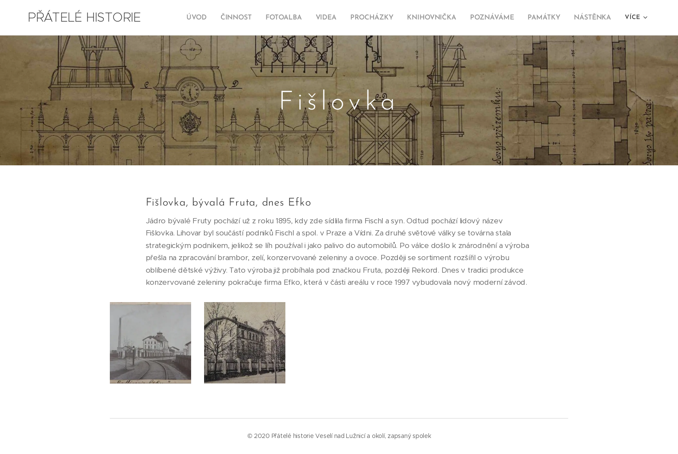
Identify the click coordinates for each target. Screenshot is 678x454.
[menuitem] (205, 18)
